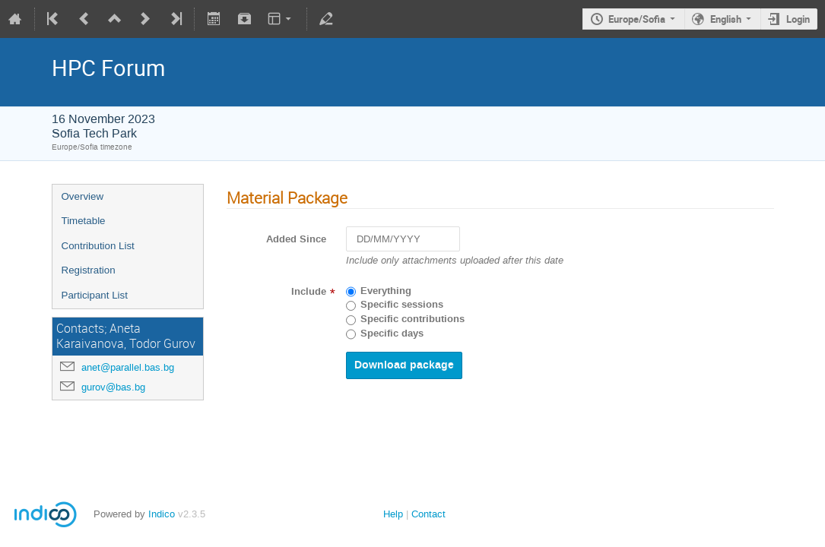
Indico (161, 513)
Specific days (392, 333)
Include (308, 292)
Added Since (296, 239)
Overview (83, 196)
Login (798, 19)
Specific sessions (401, 304)
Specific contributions (412, 319)
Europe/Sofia (636, 19)
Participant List (95, 295)
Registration (89, 270)
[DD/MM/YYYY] (403, 238)
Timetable (84, 220)
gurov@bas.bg (113, 387)
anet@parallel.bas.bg (127, 367)
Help (393, 513)
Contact (428, 513)
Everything (385, 291)
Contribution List (98, 245)
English (725, 19)
